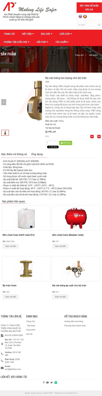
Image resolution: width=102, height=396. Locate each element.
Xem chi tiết (10, 246)
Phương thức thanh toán (75, 325)
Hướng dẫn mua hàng (73, 321)
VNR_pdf (52, 131)
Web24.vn (73, 393)
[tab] (14, 154)
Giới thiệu (28, 34)
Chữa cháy (66, 34)
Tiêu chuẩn (62, 42)
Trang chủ (9, 34)
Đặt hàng (65, 143)
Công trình (30, 330)
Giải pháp (42, 42)
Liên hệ (29, 334)
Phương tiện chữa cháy (16, 42)
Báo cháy (46, 34)
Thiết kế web (59, 393)
